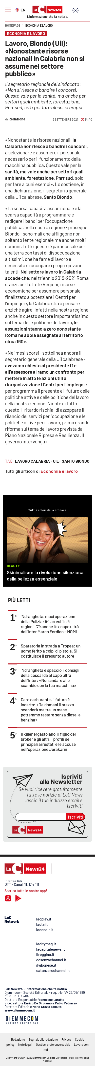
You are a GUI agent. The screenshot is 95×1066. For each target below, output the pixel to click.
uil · (57, 461)
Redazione (18, 1039)
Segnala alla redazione (43, 1039)
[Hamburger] (8, 10)
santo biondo (75, 461)
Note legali (25, 1044)
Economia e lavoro (39, 25)
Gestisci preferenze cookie (53, 1044)
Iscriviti (75, 817)
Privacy (66, 1039)
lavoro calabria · (33, 461)
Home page (12, 25)
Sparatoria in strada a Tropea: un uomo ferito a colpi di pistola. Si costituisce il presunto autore (51, 650)
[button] (84, 28)
